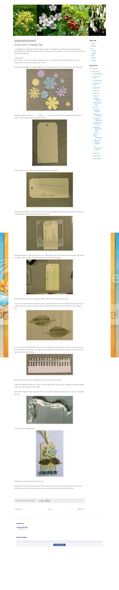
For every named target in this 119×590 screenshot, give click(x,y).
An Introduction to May (97, 148)
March (96, 156)
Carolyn (93, 51)
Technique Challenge (97, 119)
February (96, 158)
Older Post (81, 509)
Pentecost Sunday (96, 110)
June (95, 93)
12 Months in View (32, 9)
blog (60, 51)
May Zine (96, 133)
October (96, 81)
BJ (92, 48)
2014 (93, 68)
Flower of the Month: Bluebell (97, 142)
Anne (93, 44)
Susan (93, 60)
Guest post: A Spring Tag (97, 115)
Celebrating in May (97, 103)
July (95, 90)
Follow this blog (59, 544)
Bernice (93, 46)
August (96, 88)
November (97, 76)
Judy (92, 55)
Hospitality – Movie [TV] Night (97, 128)
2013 (93, 71)
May (95, 96)
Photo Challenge (97, 136)
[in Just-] (95, 107)
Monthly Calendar (97, 99)
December (97, 74)
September (97, 83)
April (95, 153)
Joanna (93, 53)
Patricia (93, 58)
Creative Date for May (97, 123)
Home (50, 509)
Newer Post (18, 509)
